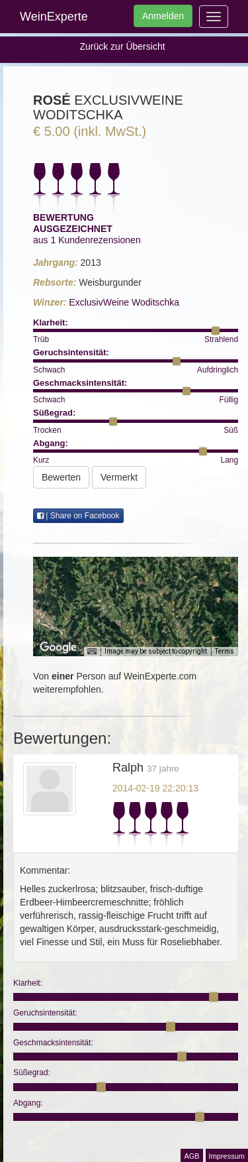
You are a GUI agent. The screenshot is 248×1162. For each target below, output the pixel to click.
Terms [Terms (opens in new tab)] (224, 651)
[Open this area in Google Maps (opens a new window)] (58, 647)
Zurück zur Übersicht (122, 46)
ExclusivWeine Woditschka (124, 302)
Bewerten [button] (61, 477)
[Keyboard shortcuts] (92, 651)
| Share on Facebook (78, 515)
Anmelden (163, 16)
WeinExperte (54, 16)
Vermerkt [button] (119, 477)
